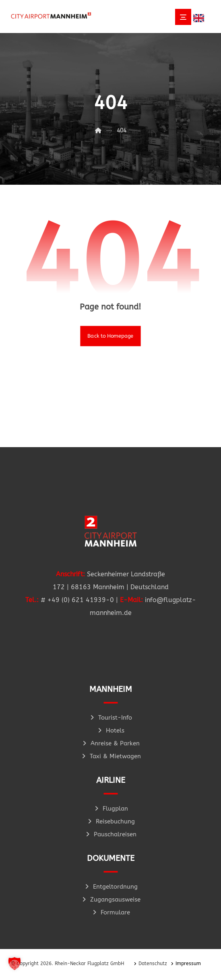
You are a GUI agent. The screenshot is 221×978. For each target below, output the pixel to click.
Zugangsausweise (110, 899)
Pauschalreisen (110, 834)
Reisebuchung (111, 821)
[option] (200, 18)
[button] (14, 963)
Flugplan (110, 808)
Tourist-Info (110, 717)
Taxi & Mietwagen (111, 756)
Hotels (110, 730)
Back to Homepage (110, 336)
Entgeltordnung (111, 886)
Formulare (110, 912)
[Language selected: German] (200, 17)
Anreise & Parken (110, 743)
